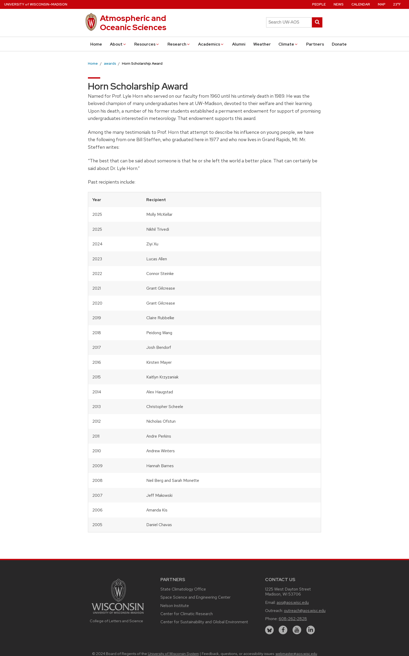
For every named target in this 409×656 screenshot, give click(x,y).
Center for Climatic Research (186, 613)
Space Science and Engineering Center (195, 597)
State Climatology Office (183, 589)
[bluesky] (269, 630)
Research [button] (179, 44)
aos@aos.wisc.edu (293, 602)
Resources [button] (147, 44)
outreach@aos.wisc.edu (305, 610)
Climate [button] (288, 44)
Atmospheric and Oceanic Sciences (133, 22)
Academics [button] (211, 44)
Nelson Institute (174, 605)
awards (110, 63)
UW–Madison (35, 4)
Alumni (238, 44)
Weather (262, 44)
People (319, 4)
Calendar (360, 4)
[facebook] (283, 630)
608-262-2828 (293, 618)
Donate (339, 44)
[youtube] (297, 630)
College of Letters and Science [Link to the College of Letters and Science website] (116, 620)
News (339, 4)
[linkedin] (310, 630)
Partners (315, 44)
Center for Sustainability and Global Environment (204, 622)
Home (96, 44)
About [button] (118, 44)
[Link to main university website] (118, 614)
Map (381, 4)
